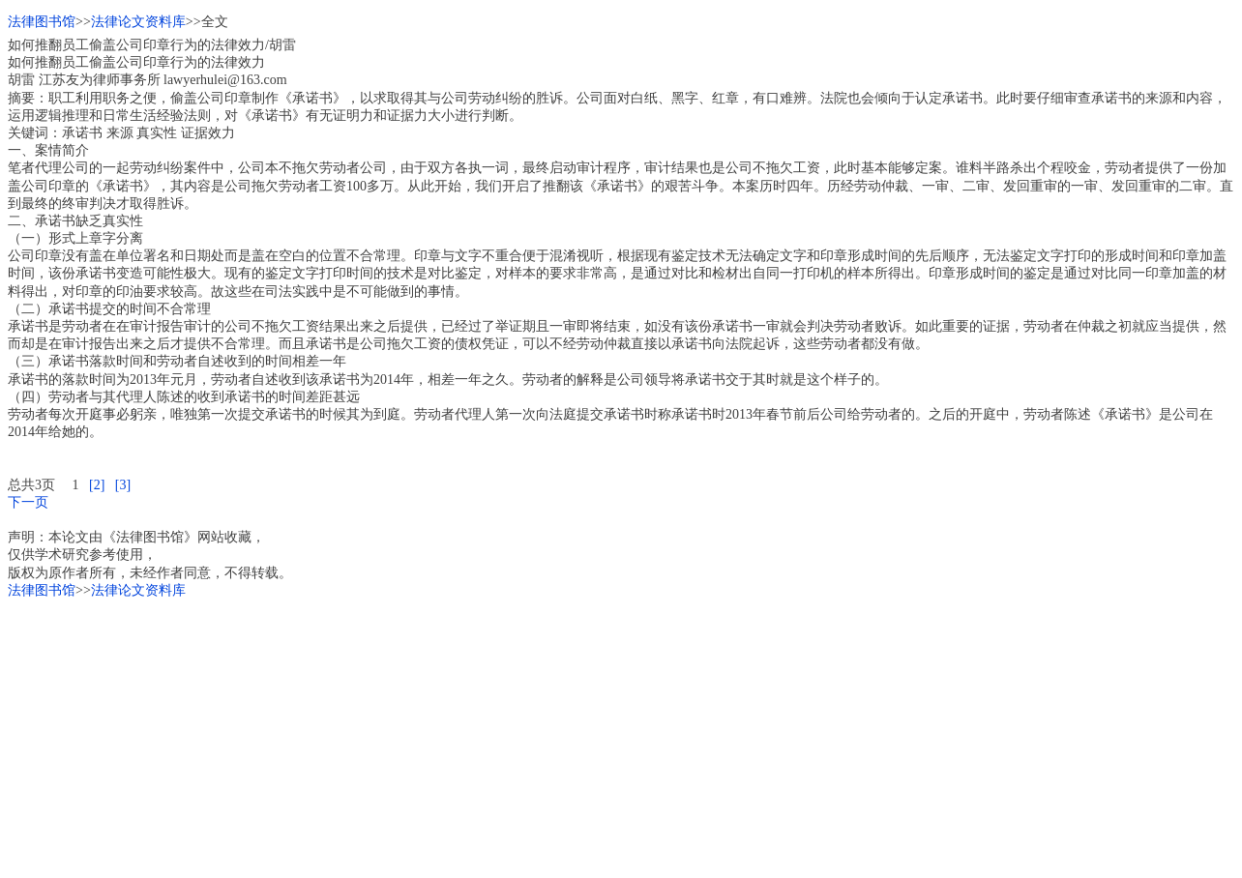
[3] (123, 485)
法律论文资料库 (138, 22)
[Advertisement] (588, 735)
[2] (96, 485)
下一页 (28, 502)
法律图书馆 (41, 22)
